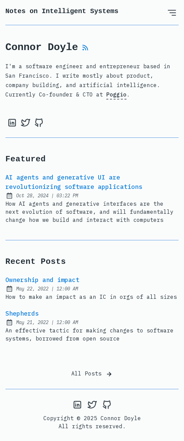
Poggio (116, 94)
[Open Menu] (172, 12)
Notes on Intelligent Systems (61, 11)
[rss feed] (85, 49)
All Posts (92, 374)
